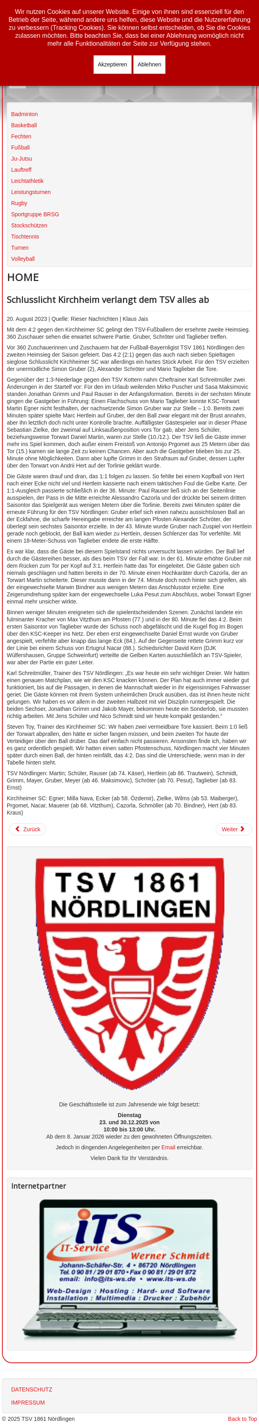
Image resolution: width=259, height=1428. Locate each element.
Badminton (24, 114)
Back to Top (242, 1419)
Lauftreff (21, 170)
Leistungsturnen (31, 192)
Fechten (21, 136)
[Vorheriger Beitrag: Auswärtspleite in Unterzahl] (27, 829)
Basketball (24, 125)
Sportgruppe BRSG (35, 214)
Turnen (20, 247)
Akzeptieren (112, 64)
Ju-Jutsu (21, 158)
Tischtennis (25, 236)
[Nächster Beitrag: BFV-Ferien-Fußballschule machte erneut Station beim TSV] (234, 829)
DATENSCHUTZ (31, 1389)
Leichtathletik (27, 181)
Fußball (20, 147)
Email (168, 1147)
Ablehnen (149, 64)
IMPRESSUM (28, 1402)
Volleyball (23, 259)
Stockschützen (29, 225)
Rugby (19, 203)
